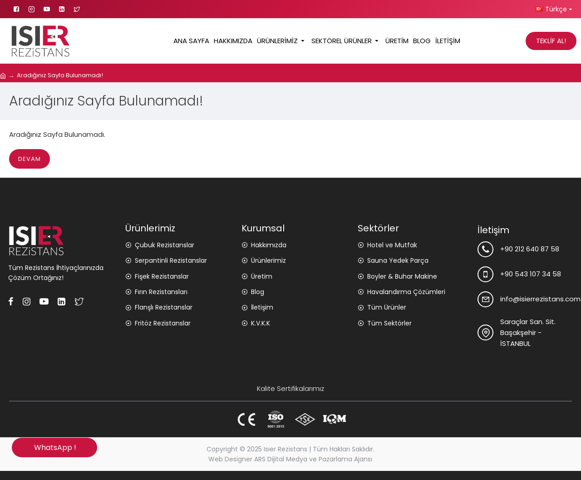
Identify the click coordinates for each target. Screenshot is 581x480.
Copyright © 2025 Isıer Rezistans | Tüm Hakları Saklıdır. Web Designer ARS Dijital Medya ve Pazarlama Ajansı (290, 454)
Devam (29, 159)
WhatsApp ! (54, 447)
